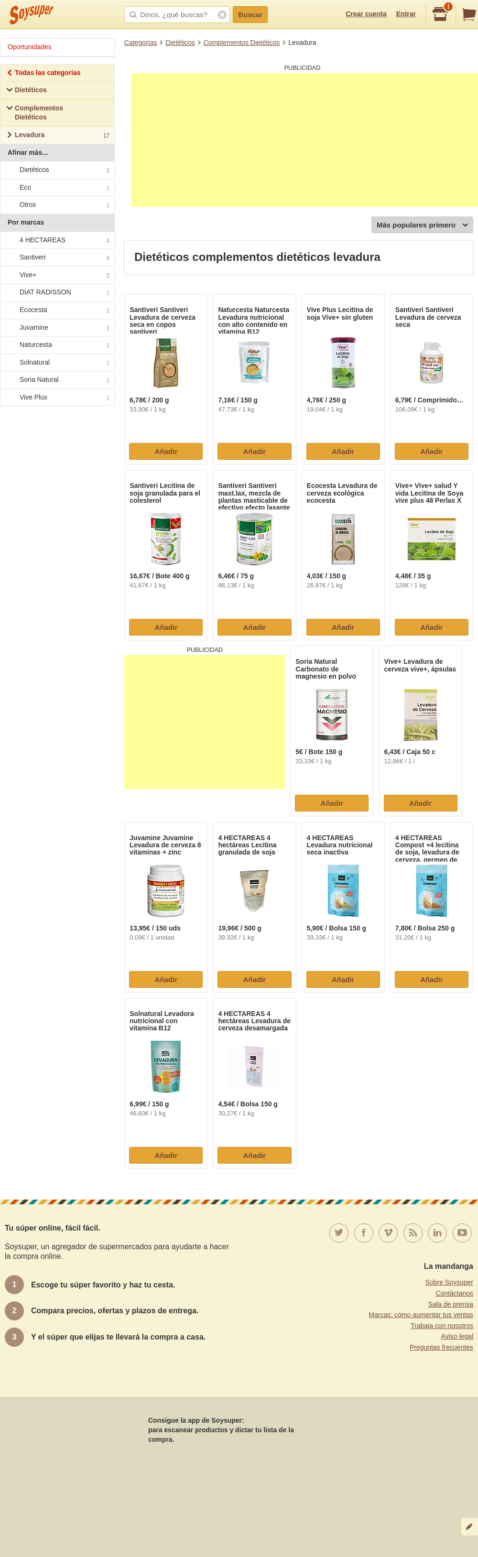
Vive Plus (56, 397)
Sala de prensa (450, 1304)
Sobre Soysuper (449, 1282)
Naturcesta (56, 345)
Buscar (250, 15)
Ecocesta (56, 310)
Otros (56, 205)
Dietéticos (180, 42)
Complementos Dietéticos (242, 42)
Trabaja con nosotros (442, 1326)
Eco (56, 188)
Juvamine (56, 328)
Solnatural (56, 362)
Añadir (165, 451)
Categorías (140, 42)
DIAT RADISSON (56, 293)
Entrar (406, 14)
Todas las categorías (43, 74)
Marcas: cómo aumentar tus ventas (421, 1315)
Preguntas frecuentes (441, 1347)
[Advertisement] (304, 140)
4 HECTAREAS (56, 240)
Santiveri (56, 257)
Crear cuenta (366, 14)
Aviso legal (457, 1336)
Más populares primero (422, 225)
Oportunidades (30, 47)
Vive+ (56, 275)
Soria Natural (56, 380)
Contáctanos (454, 1293)
